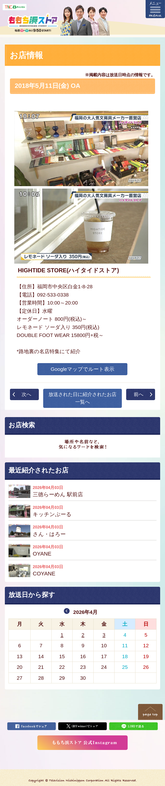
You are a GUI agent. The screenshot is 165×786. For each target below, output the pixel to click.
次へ (26, 394)
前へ (138, 394)
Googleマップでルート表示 (83, 369)
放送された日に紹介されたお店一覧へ (82, 398)
